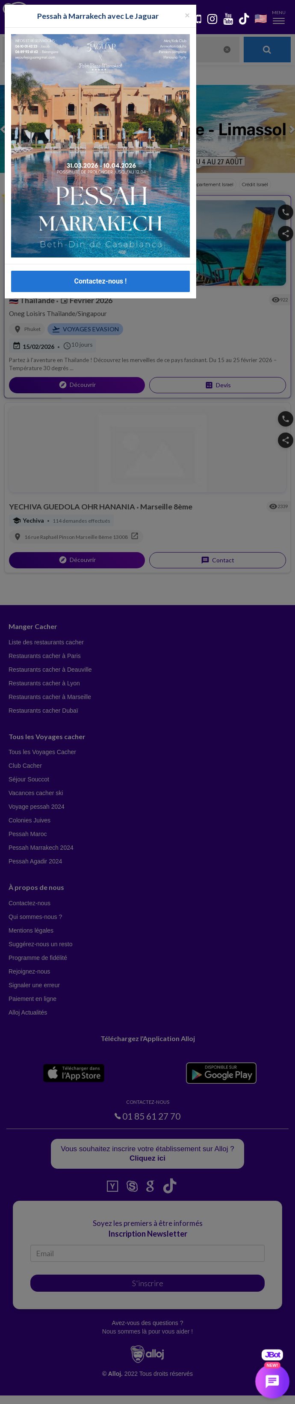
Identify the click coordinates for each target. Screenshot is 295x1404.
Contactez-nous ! (100, 281)
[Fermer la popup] (187, 14)
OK (188, 1391)
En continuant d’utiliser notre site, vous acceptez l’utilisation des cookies (91, 1391)
